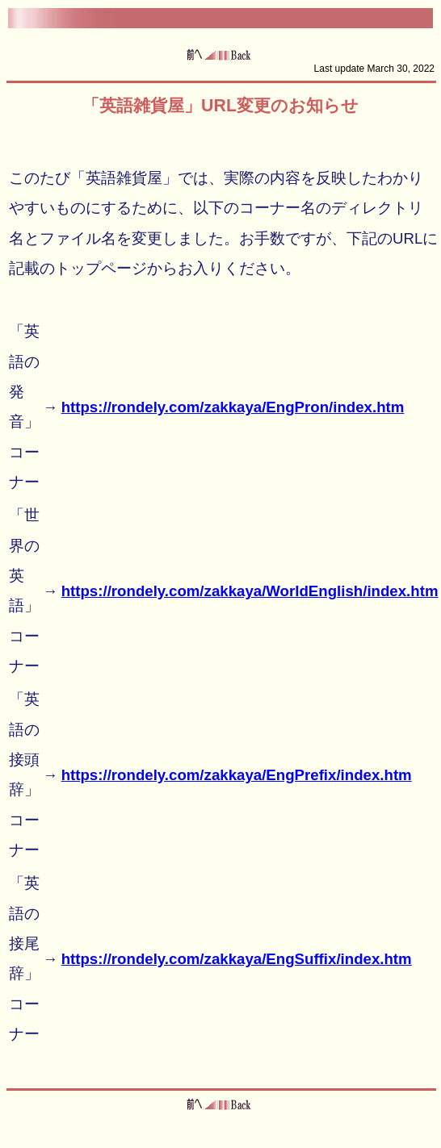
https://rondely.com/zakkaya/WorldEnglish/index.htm (250, 590)
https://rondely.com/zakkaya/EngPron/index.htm (233, 407)
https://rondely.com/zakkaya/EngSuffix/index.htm (236, 958)
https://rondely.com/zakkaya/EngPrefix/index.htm (236, 774)
